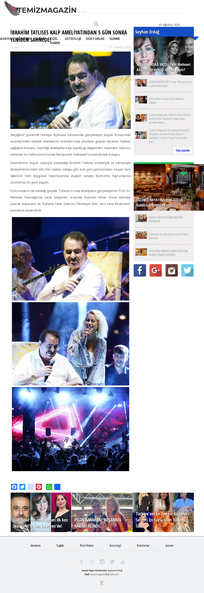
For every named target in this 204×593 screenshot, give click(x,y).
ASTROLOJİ (73, 39)
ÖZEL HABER (55, 41)
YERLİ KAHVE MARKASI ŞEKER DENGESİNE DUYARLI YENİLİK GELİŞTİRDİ (168, 253)
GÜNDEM (23, 39)
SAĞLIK (40, 39)
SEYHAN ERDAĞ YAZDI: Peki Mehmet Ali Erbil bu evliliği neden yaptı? (164, 67)
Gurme (169, 545)
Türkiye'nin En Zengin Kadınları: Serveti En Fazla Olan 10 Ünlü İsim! (163, 520)
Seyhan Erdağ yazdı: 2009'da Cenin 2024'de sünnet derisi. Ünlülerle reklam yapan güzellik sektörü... (170, 118)
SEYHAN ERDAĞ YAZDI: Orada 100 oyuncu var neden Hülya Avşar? (170, 84)
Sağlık (60, 545)
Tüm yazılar (183, 150)
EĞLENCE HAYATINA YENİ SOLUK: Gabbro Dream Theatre (160, 202)
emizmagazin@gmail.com (105, 574)
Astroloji (115, 545)
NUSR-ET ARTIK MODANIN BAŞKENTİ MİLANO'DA (166, 219)
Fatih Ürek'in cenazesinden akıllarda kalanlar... (166, 100)
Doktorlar (143, 545)
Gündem (35, 545)
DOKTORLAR (95, 39)
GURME (114, 39)
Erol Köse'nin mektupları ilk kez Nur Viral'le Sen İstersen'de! (40, 523)
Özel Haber (87, 545)
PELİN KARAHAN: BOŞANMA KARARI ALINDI (98, 523)
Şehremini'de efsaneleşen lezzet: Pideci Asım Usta (168, 236)
